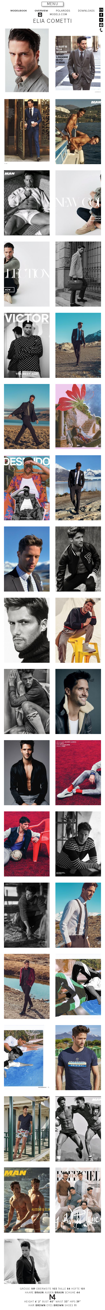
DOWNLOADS (86, 10)
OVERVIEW (41, 10)
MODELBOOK (18, 10)
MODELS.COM (58, 14)
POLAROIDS (63, 10)
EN (101, 9)
